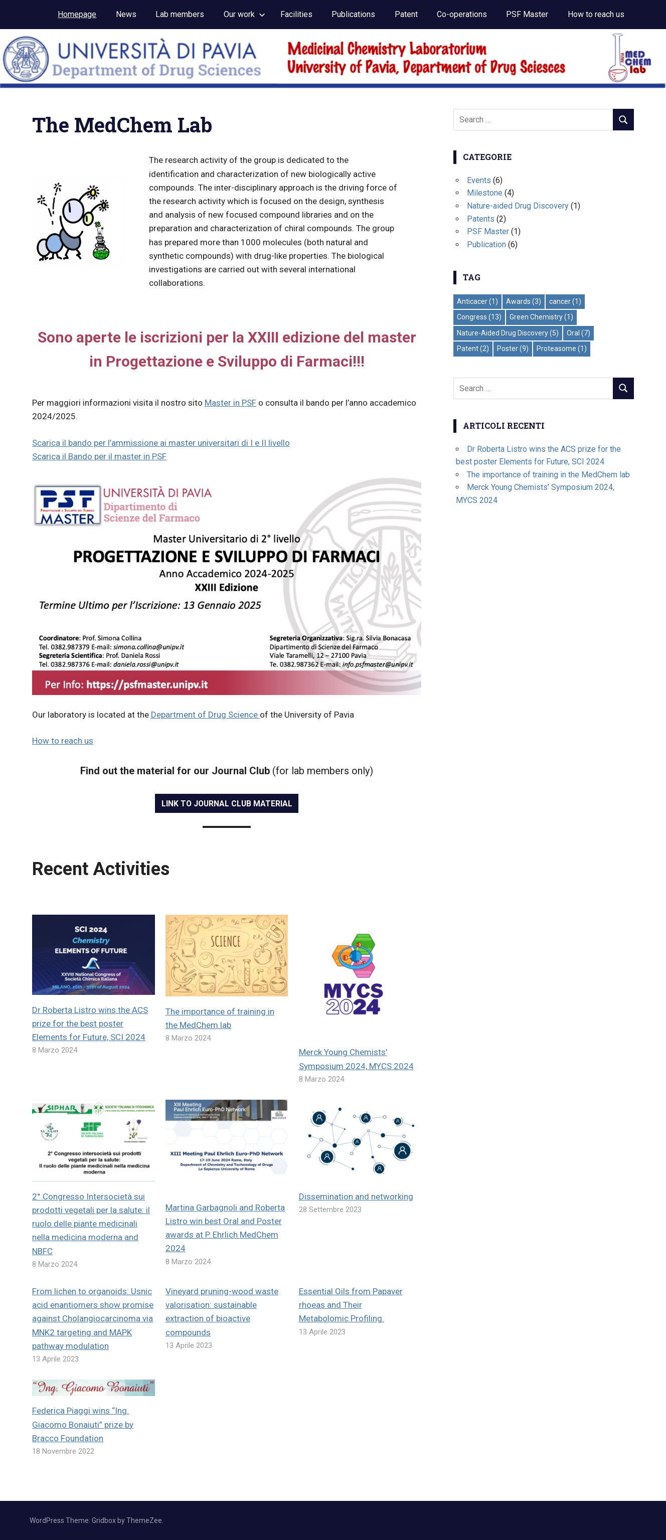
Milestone (485, 193)
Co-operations (462, 14)
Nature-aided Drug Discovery (518, 206)
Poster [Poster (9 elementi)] (513, 349)
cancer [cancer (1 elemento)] (565, 301)
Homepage (77, 14)
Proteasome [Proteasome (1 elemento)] (562, 349)
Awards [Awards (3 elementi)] (523, 301)
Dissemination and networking (356, 1196)
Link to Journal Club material (226, 803)
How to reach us (596, 14)
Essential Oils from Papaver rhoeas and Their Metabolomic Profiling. (351, 1304)
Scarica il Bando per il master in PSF (99, 456)
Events (479, 180)
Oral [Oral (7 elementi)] (578, 333)
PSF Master (527, 14)
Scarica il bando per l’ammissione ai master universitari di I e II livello (161, 443)
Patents (480, 219)
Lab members (179, 14)
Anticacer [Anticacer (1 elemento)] (477, 301)
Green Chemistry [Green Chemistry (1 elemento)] (541, 317)
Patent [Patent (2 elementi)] (473, 349)
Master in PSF (230, 403)
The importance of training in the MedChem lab (548, 474)
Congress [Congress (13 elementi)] (479, 317)
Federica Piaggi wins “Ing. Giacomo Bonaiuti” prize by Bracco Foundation (82, 1424)
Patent (406, 14)
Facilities (296, 14)
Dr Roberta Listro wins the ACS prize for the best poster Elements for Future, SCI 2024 (90, 1023)
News (126, 14)
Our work (244, 14)
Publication (486, 244)
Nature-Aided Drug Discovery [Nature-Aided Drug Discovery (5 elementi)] (508, 333)
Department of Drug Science (205, 715)
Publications (353, 14)
